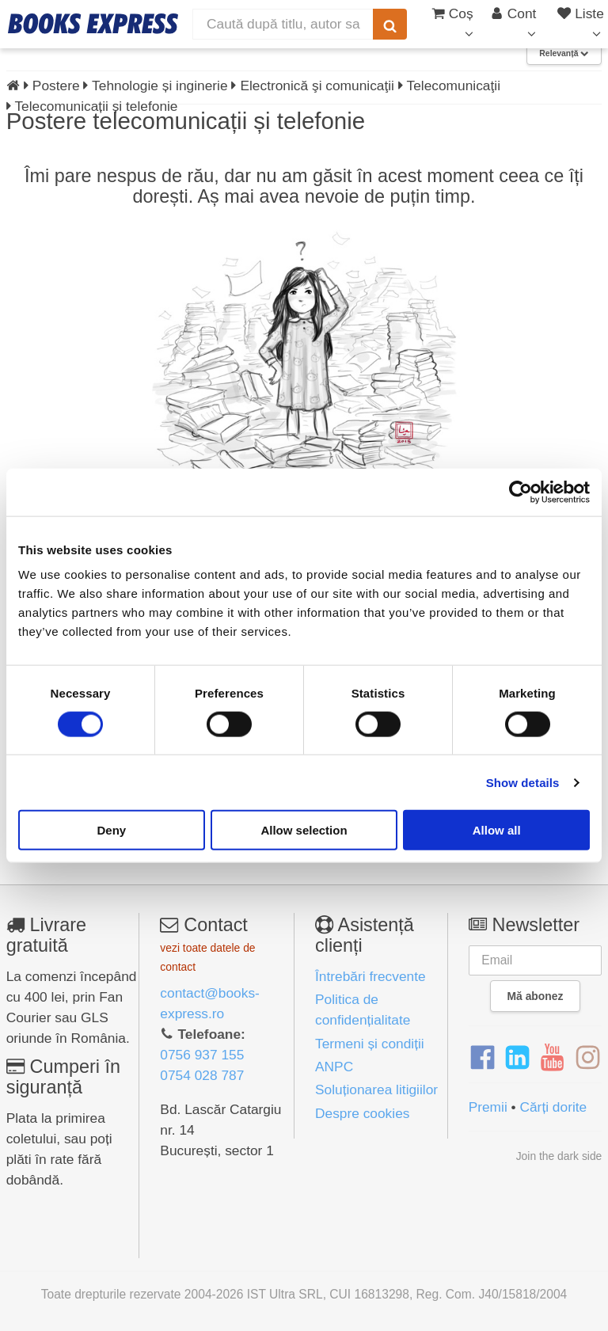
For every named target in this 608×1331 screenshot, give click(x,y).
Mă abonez (535, 996)
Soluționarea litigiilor (376, 1089)
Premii (488, 1107)
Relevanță (563, 53)
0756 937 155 (202, 1055)
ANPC (334, 1066)
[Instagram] (588, 1058)
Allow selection (303, 830)
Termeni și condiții (369, 1043)
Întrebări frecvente (370, 976)
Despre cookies (362, 1113)
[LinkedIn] (517, 1058)
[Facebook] (482, 1058)
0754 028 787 (202, 1075)
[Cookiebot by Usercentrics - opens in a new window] (520, 492)
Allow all (497, 830)
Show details (523, 782)
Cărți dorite (553, 1107)
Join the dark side (559, 1156)
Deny (111, 830)
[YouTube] (552, 1058)
